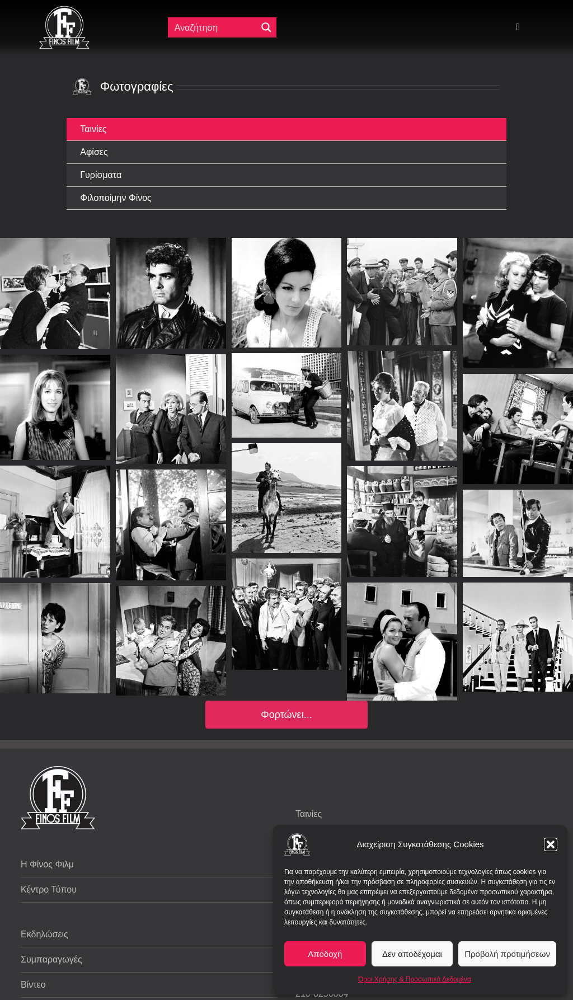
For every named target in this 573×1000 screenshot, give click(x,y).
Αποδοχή (325, 954)
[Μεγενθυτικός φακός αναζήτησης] (266, 27)
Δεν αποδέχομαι (412, 954)
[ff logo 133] (64, 10)
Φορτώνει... (286, 714)
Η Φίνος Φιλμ (47, 864)
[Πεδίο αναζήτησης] (213, 27)
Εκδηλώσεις (44, 934)
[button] (550, 844)
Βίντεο (33, 984)
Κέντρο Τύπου (49, 889)
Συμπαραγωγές (51, 959)
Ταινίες (308, 814)
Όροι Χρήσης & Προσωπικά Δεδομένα (414, 979)
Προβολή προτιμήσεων (507, 954)
